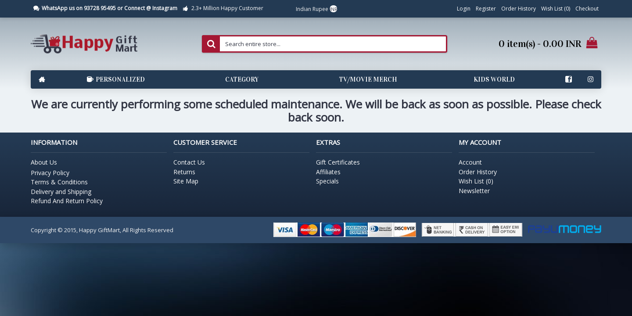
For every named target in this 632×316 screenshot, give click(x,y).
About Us (44, 162)
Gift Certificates (338, 162)
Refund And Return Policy (67, 201)
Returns (184, 172)
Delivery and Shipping (61, 191)
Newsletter (474, 191)
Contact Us (189, 162)
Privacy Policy (50, 173)
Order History (478, 172)
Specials (327, 181)
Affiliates (328, 172)
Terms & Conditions (59, 182)
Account (470, 162)
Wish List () (476, 181)
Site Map (185, 181)
